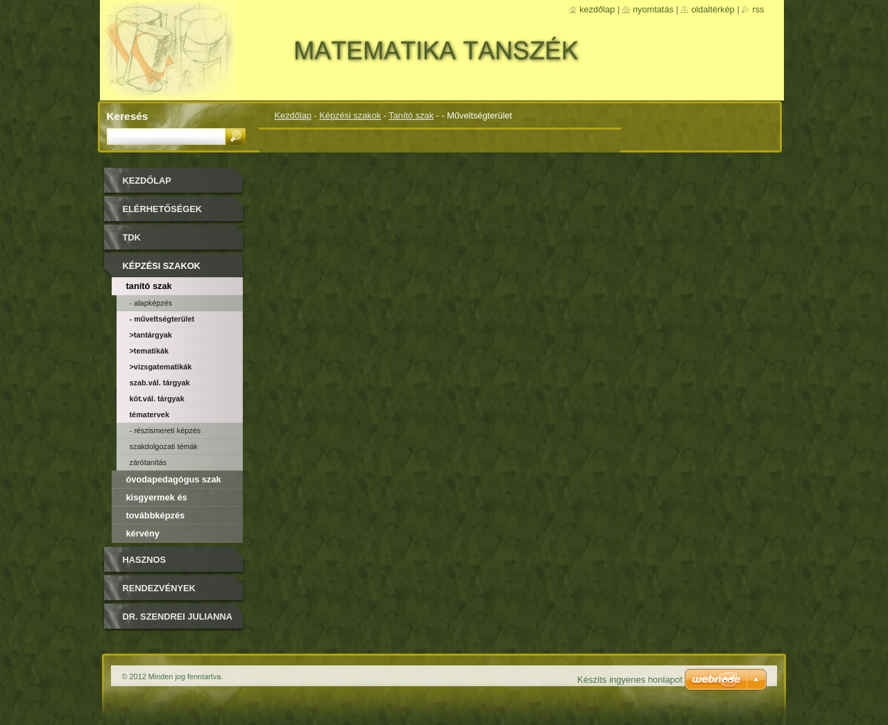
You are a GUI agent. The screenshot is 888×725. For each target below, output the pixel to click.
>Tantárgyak (151, 335)
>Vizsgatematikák (161, 366)
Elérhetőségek (162, 209)
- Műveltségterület (162, 319)
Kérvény (143, 533)
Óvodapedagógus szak (173, 479)
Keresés (127, 116)
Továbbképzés (155, 515)
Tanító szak (411, 115)
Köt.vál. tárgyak (157, 398)
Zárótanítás (148, 462)
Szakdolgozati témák (164, 446)
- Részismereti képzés (165, 430)
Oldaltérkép (713, 9)
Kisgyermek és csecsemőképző (160, 499)
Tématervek (149, 414)
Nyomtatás (653, 9)
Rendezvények (159, 588)
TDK (132, 237)
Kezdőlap (293, 115)
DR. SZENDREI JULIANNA (178, 616)
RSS (758, 9)
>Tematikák (149, 351)
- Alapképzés (151, 303)
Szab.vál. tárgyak (160, 382)
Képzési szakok (350, 115)
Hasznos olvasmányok (157, 564)
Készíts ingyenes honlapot (630, 679)
